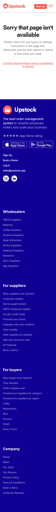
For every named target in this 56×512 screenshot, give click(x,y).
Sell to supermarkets (14, 303)
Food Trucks (10, 429)
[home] (17, 6)
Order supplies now (14, 388)
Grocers (7, 418)
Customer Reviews (13, 492)
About (6, 456)
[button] (51, 6)
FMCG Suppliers (12, 219)
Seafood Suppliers (13, 250)
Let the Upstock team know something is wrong (28, 65)
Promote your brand (14, 319)
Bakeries (8, 224)
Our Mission (9, 472)
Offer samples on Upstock (17, 334)
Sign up (40, 6)
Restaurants (9, 408)
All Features (9, 344)
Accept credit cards (14, 314)
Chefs (6, 424)
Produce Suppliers (13, 235)
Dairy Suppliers (11, 260)
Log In (6, 165)
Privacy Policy (11, 477)
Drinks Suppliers (12, 245)
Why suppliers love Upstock (18, 293)
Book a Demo (10, 160)
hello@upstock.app (14, 170)
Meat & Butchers (12, 240)
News (6, 462)
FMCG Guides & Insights (16, 309)
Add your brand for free (16, 339)
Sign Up (7, 155)
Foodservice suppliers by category (22, 393)
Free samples (10, 382)
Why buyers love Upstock (17, 377)
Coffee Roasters (12, 229)
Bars (5, 413)
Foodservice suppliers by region (21, 398)
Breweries (8, 255)
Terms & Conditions (14, 482)
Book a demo (10, 350)
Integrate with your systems (18, 324)
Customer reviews (13, 298)
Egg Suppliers (11, 265)
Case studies (10, 329)
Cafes (6, 403)
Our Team (8, 467)
